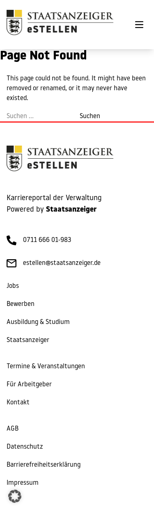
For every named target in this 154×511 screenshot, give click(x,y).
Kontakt (18, 402)
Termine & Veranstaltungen (46, 366)
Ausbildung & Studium (38, 322)
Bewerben (20, 304)
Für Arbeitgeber (29, 384)
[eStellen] (60, 24)
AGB (12, 429)
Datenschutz (25, 447)
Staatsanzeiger (28, 340)
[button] (15, 496)
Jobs (13, 286)
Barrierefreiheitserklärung (43, 465)
